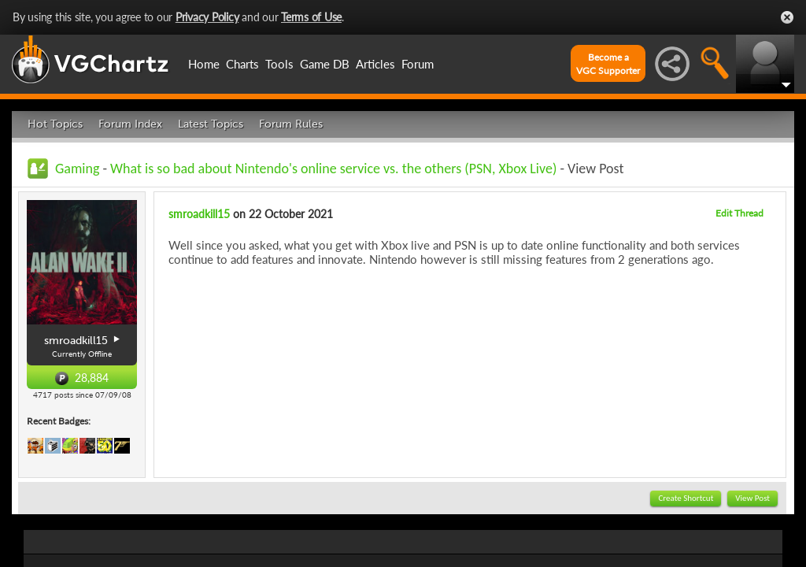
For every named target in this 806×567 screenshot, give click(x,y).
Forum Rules (291, 124)
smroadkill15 (199, 213)
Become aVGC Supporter (608, 63)
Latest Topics (210, 124)
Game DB (324, 64)
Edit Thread (739, 213)
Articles (375, 64)
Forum (417, 64)
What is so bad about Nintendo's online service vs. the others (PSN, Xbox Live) (333, 168)
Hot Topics (55, 124)
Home (204, 64)
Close (787, 17)
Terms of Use (311, 17)
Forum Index (130, 124)
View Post (752, 498)
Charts (242, 64)
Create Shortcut (685, 498)
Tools (279, 64)
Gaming (77, 168)
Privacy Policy (207, 17)
